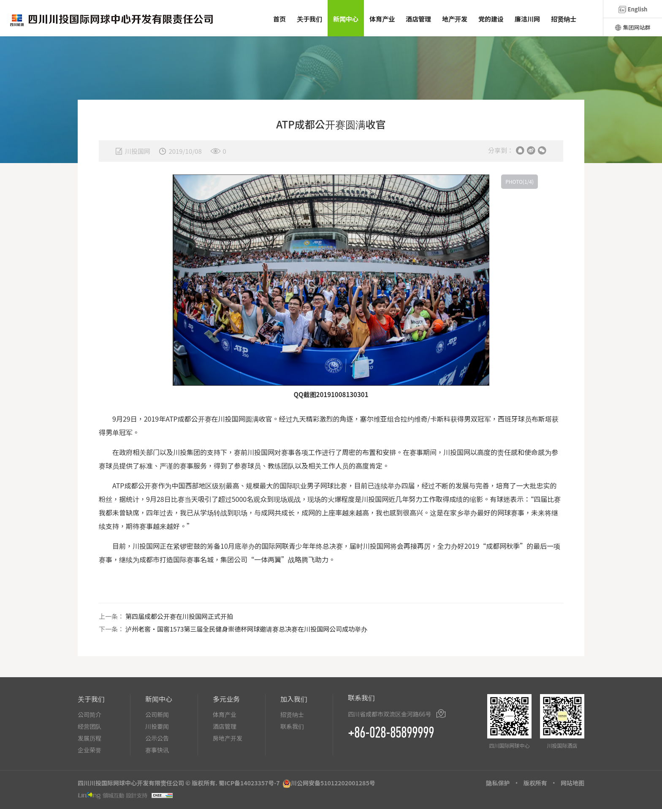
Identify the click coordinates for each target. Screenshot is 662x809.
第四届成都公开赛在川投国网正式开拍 (179, 616)
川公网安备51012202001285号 (333, 783)
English (633, 9)
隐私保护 (498, 783)
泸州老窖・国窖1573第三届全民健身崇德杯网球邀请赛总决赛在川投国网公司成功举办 (246, 628)
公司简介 (89, 714)
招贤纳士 (292, 714)
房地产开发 (227, 738)
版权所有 (535, 783)
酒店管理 (224, 726)
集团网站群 (632, 27)
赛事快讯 (157, 750)
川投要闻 (157, 726)
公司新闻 (157, 714)
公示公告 (157, 738)
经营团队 (89, 726)
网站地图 (572, 783)
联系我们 (292, 726)
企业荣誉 (89, 750)
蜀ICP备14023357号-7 (249, 783)
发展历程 (89, 738)
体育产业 (224, 714)
